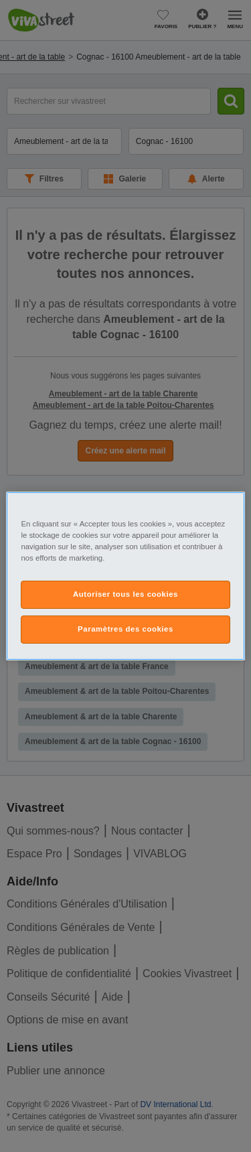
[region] (125, 576)
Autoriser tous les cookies (125, 594)
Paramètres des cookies (125, 629)
